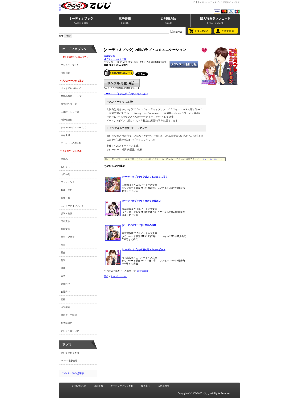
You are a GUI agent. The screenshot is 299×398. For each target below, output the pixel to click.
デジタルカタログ (70, 330)
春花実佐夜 (109, 56)
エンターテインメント (72, 205)
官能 (63, 299)
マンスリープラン (70, 65)
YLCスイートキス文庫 (115, 59)
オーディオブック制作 (121, 385)
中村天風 (65, 135)
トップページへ (119, 276)
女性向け (65, 291)
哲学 (63, 260)
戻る (106, 276)
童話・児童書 (68, 237)
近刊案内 (65, 307)
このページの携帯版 (73, 373)
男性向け (65, 283)
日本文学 (65, 221)
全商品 (64, 158)
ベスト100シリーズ (71, 88)
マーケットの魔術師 (71, 143)
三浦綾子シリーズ (70, 112)
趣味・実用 (66, 190)
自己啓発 (65, 174)
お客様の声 (66, 323)
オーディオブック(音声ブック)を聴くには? (126, 93)
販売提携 (98, 385)
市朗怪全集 (66, 119)
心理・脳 (65, 198)
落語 (63, 276)
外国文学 (65, 229)
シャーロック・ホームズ (73, 127)
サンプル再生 (122, 83)
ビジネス (65, 166)
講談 (63, 268)
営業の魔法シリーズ (71, 96)
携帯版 (60, 7)
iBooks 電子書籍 (69, 360)
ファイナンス (68, 182)
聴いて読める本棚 (70, 352)
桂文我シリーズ (69, 104)
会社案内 (145, 385)
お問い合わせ (79, 385)
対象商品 (65, 72)
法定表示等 (163, 385)
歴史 (63, 252)
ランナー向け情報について (213, 159)
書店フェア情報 (69, 315)
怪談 (63, 244)
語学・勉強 (66, 213)
